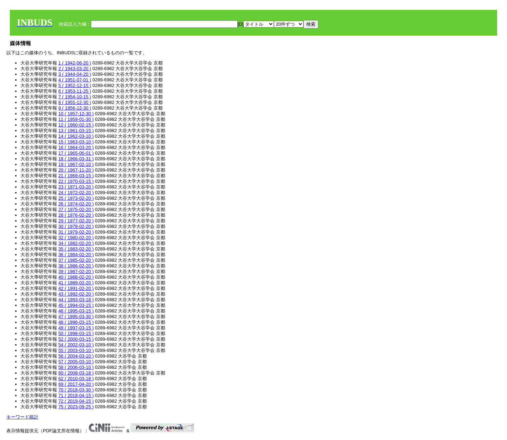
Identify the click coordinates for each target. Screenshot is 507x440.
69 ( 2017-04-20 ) (76, 384)
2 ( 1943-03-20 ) (74, 68)
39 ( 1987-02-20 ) (76, 271)
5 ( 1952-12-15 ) (74, 85)
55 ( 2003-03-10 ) (76, 350)
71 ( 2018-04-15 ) (76, 395)
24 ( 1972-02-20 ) (76, 192)
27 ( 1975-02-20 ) (76, 209)
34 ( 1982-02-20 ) (76, 243)
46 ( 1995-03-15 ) (76, 311)
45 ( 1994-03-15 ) (76, 305)
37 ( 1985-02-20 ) (76, 260)
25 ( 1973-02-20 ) (76, 198)
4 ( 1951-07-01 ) (74, 79)
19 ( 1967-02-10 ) (76, 164)
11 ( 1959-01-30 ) (76, 119)
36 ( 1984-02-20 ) (76, 254)
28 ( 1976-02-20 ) (76, 215)
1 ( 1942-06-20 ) (74, 63)
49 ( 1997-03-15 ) (76, 327)
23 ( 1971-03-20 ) (76, 187)
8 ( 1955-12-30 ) (74, 102)
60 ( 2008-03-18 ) (76, 373)
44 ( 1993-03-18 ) (76, 299)
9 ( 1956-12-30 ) (74, 108)
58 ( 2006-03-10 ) (76, 367)
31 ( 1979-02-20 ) (76, 232)
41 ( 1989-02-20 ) (76, 282)
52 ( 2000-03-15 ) (76, 339)
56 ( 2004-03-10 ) (76, 356)
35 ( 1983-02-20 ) (76, 249)
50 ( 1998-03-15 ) (76, 333)
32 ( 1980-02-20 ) (76, 237)
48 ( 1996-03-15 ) (76, 322)
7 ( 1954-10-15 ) (74, 96)
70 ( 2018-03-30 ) (76, 389)
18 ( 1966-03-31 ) (76, 158)
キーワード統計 (22, 417)
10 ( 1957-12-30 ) (76, 113)
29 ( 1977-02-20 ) (76, 220)
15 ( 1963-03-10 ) (76, 141)
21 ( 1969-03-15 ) (76, 175)
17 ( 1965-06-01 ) (76, 153)
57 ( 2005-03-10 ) (76, 361)
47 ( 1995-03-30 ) (76, 316)
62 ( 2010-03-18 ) (76, 378)
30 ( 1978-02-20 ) (76, 226)
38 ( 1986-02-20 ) (76, 265)
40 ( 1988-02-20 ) (76, 277)
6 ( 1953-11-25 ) (74, 91)
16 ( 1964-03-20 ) (76, 147)
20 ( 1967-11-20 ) (76, 170)
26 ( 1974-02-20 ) (76, 203)
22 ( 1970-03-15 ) (76, 181)
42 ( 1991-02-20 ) (76, 288)
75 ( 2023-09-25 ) (76, 406)
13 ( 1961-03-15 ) (76, 130)
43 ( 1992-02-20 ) (76, 294)
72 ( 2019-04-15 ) (76, 401)
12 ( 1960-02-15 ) (76, 125)
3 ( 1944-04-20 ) (74, 74)
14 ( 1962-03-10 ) (76, 136)
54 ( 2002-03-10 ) (76, 344)
